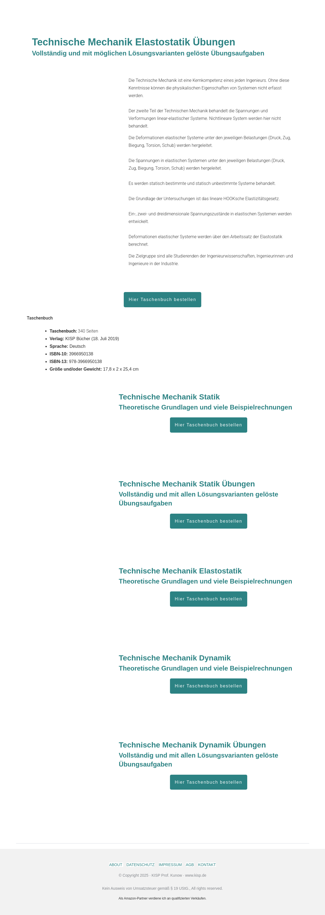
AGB (190, 865)
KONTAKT (207, 865)
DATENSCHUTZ (140, 865)
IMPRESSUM (170, 865)
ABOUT (116, 865)
